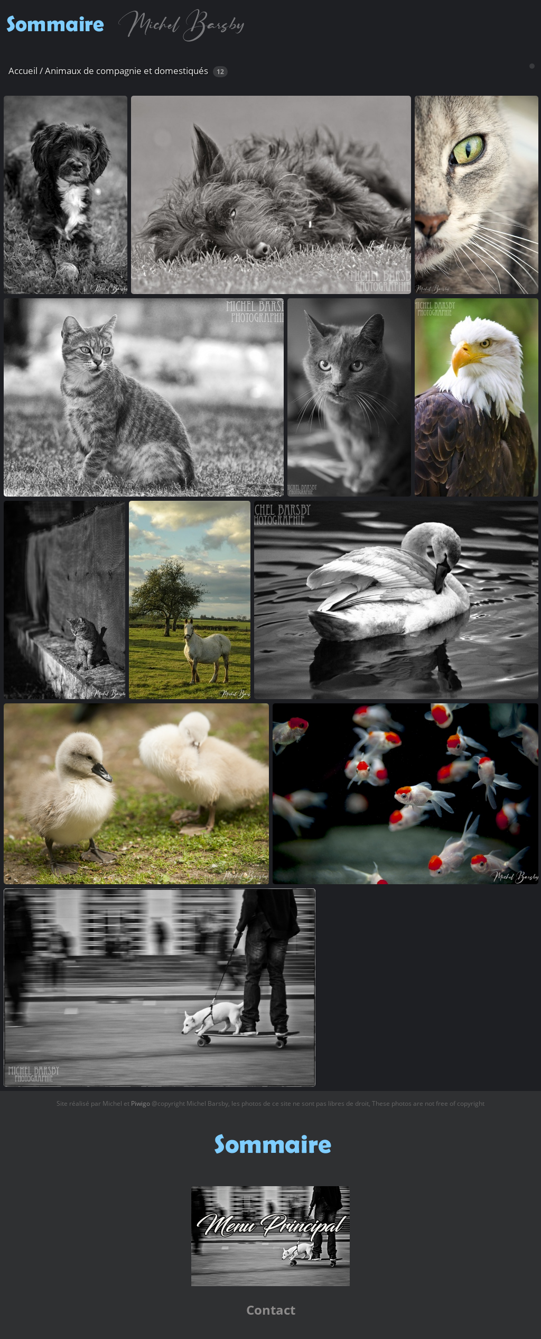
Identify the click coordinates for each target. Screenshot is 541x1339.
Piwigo (140, 1103)
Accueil (23, 71)
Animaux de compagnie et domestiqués (126, 71)
